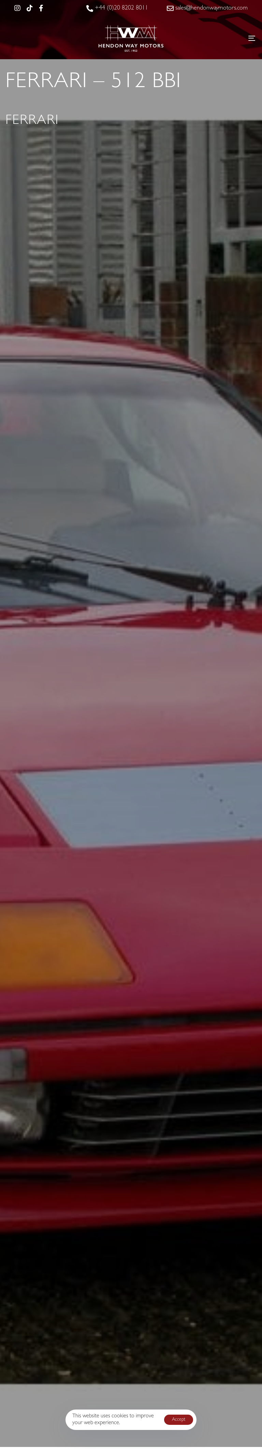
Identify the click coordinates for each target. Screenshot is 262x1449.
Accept (178, 1419)
